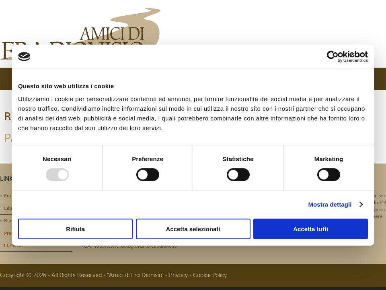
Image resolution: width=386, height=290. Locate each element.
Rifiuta (75, 228)
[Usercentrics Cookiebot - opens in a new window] (333, 57)
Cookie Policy (210, 275)
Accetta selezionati (193, 228)
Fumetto (13, 245)
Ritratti (11, 221)
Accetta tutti (310, 228)
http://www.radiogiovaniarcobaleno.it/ (134, 246)
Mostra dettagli (329, 204)
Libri (9, 208)
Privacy (178, 275)
